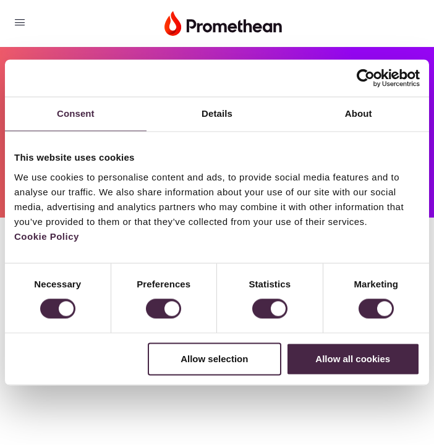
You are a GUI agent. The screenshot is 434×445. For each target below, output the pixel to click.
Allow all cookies (352, 359)
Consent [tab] (76, 113)
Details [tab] (217, 113)
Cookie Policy (46, 236)
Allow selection (214, 359)
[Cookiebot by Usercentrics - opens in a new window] (366, 78)
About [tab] (358, 113)
